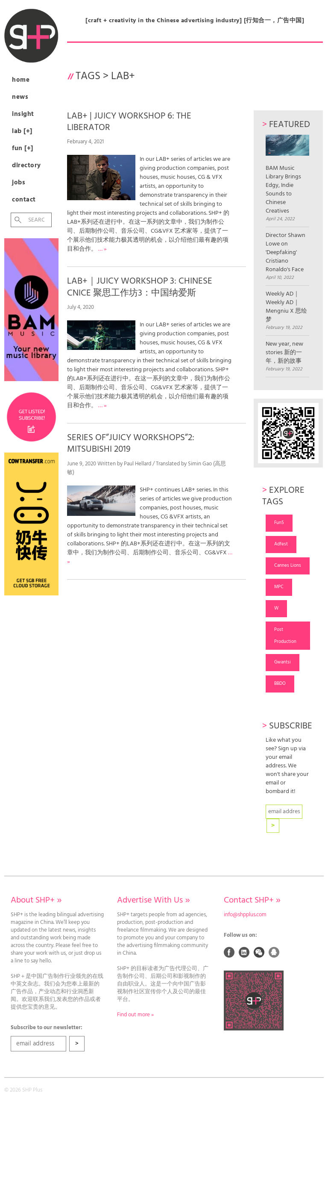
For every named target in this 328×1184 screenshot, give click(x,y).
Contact (24, 200)
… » (102, 249)
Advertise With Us (153, 900)
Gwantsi (282, 662)
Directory (26, 165)
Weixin (259, 952)
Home (20, 80)
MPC (279, 587)
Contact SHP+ (252, 900)
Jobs (18, 183)
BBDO (280, 683)
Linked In (244, 952)
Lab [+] (22, 131)
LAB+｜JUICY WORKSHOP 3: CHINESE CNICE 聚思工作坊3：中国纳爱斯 (139, 287)
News (20, 97)
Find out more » (135, 1015)
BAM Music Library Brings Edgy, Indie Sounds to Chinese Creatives (287, 175)
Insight (23, 114)
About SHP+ (36, 900)
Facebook (229, 952)
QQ (274, 952)
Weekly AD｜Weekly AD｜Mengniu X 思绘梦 (286, 307)
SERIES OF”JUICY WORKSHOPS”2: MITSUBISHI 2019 (130, 443)
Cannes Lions (287, 565)
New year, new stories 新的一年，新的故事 (284, 353)
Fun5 (279, 523)
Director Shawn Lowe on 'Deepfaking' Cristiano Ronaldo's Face (285, 252)
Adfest (281, 544)
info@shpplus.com (245, 915)
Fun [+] (22, 148)
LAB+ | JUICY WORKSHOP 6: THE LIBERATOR (129, 122)
